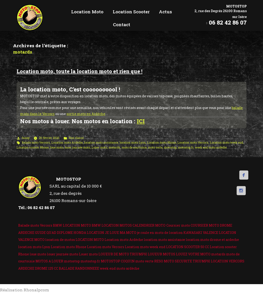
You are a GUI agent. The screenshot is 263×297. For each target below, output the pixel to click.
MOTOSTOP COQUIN (118, 261)
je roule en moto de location (160, 232)
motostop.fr (185, 147)
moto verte (155, 147)
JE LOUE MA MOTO (120, 232)
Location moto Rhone (161, 142)
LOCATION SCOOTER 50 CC (187, 247)
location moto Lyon (132, 142)
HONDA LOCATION (89, 232)
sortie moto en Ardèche (86, 114)
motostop (170, 147)
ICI (141, 121)
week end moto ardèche (211, 147)
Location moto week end (226, 142)
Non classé (76, 138)
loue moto (56, 147)
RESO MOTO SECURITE (173, 261)
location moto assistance (101, 142)
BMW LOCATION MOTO (72, 225)
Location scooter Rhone (33, 147)
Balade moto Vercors (36, 142)
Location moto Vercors (192, 142)
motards (114, 147)
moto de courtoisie (134, 147)
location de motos (60, 239)
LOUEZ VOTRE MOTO (193, 254)
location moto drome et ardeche (212, 239)
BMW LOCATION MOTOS (112, 225)
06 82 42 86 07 (228, 22)
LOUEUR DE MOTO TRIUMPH (122, 254)
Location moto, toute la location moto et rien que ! (79, 71)
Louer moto (99, 147)
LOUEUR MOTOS (161, 254)
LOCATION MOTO (90, 239)
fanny (26, 138)
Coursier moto (178, 225)
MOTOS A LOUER (49, 261)
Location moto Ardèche (67, 142)
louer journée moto (77, 147)
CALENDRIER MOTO (149, 225)
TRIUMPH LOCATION (210, 261)
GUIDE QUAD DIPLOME (54, 232)
